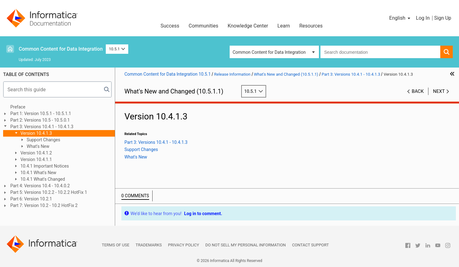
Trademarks (149, 245)
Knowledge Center (248, 26)
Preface (17, 106)
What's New (37, 146)
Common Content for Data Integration (61, 49)
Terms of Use (115, 245)
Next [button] (439, 91)
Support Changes (43, 139)
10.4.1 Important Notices (44, 166)
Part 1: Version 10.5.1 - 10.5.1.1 (40, 113)
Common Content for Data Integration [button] (269, 52)
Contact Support (310, 245)
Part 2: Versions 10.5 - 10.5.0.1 (40, 120)
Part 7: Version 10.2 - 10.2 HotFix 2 (44, 205)
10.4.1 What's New (37, 172)
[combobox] (380, 52)
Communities (203, 26)
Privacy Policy (183, 245)
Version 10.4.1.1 (35, 159)
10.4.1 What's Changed (42, 179)
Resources (311, 26)
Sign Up (442, 18)
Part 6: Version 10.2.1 (31, 198)
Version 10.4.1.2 (35, 152)
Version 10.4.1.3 (35, 133)
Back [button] (418, 91)
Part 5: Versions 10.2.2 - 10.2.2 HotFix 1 (48, 192)
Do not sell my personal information (245, 245)
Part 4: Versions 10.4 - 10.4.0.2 (40, 185)
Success (169, 26)
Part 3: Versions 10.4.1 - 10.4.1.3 (41, 126)
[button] (400, 18)
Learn (283, 26)
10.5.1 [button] (117, 49)
